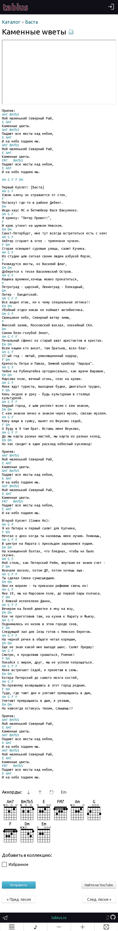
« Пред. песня (19, 899)
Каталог (12, 22)
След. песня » (99, 899)
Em (64, 792)
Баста (31, 22)
